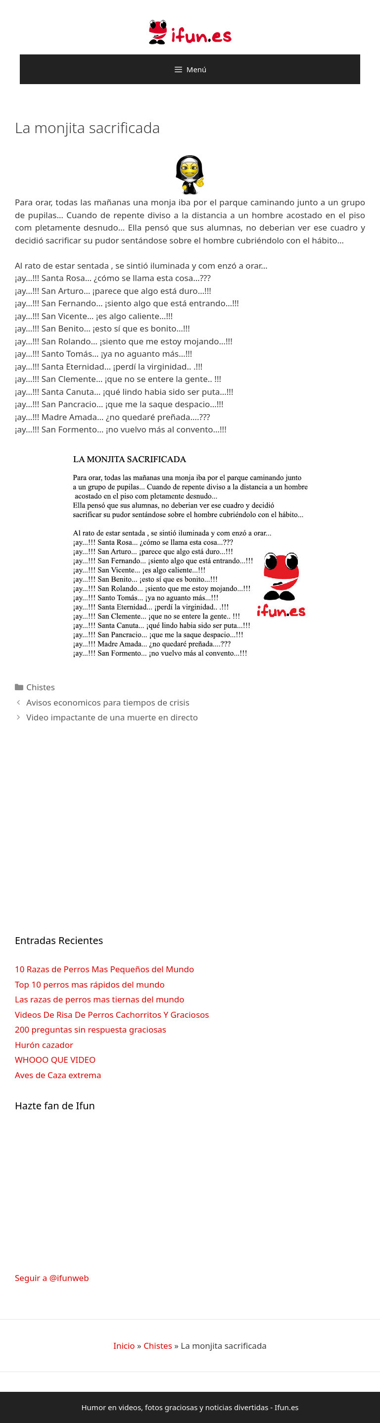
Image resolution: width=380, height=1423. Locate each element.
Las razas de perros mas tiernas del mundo (100, 999)
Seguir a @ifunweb (52, 1277)
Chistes (40, 687)
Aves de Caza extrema (58, 1075)
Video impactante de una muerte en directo (112, 717)
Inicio (124, 1345)
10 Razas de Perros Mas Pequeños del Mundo (104, 969)
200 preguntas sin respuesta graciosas (90, 1029)
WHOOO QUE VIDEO (55, 1059)
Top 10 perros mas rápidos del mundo (90, 984)
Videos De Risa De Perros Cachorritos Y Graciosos (112, 1014)
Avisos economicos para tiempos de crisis (108, 702)
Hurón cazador (44, 1044)
